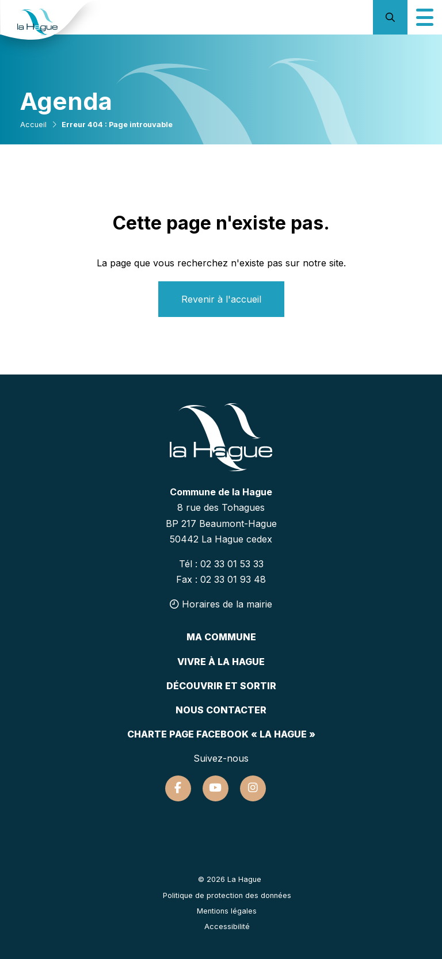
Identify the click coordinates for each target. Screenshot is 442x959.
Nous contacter (221, 710)
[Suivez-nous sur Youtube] (215, 788)
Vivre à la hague (221, 661)
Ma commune (221, 637)
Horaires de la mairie (221, 604)
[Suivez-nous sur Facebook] (178, 788)
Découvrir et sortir (221, 685)
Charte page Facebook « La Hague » (221, 734)
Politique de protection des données (227, 895)
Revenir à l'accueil (221, 299)
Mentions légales (227, 911)
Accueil (33, 124)
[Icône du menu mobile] (424, 17)
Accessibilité (227, 926)
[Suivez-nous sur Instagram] (253, 788)
